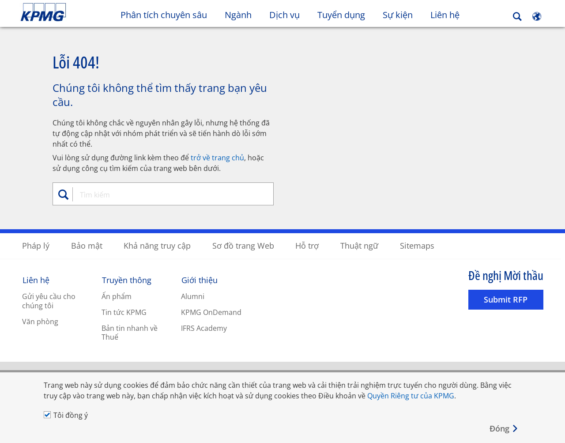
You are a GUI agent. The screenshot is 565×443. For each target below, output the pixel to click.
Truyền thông (126, 279)
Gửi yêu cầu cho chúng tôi (48, 300)
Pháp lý (35, 245)
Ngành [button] (238, 15)
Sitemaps (417, 245)
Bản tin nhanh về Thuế (130, 332)
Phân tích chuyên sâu (164, 15)
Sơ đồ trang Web (243, 245)
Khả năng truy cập (157, 245)
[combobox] (166, 194)
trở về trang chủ (217, 157)
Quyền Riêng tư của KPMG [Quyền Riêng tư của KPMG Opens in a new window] (410, 396)
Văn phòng (40, 321)
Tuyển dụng (341, 15)
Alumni (192, 296)
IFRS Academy (204, 328)
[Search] (517, 17)
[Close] (504, 428)
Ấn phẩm (117, 296)
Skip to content (69, 12)
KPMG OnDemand (211, 312)
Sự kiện (398, 15)
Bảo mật (86, 245)
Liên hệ (449, 14)
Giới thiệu (199, 279)
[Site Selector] (537, 16)
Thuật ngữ (359, 245)
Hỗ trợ (307, 245)
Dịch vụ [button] (284, 15)
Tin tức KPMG (124, 312)
